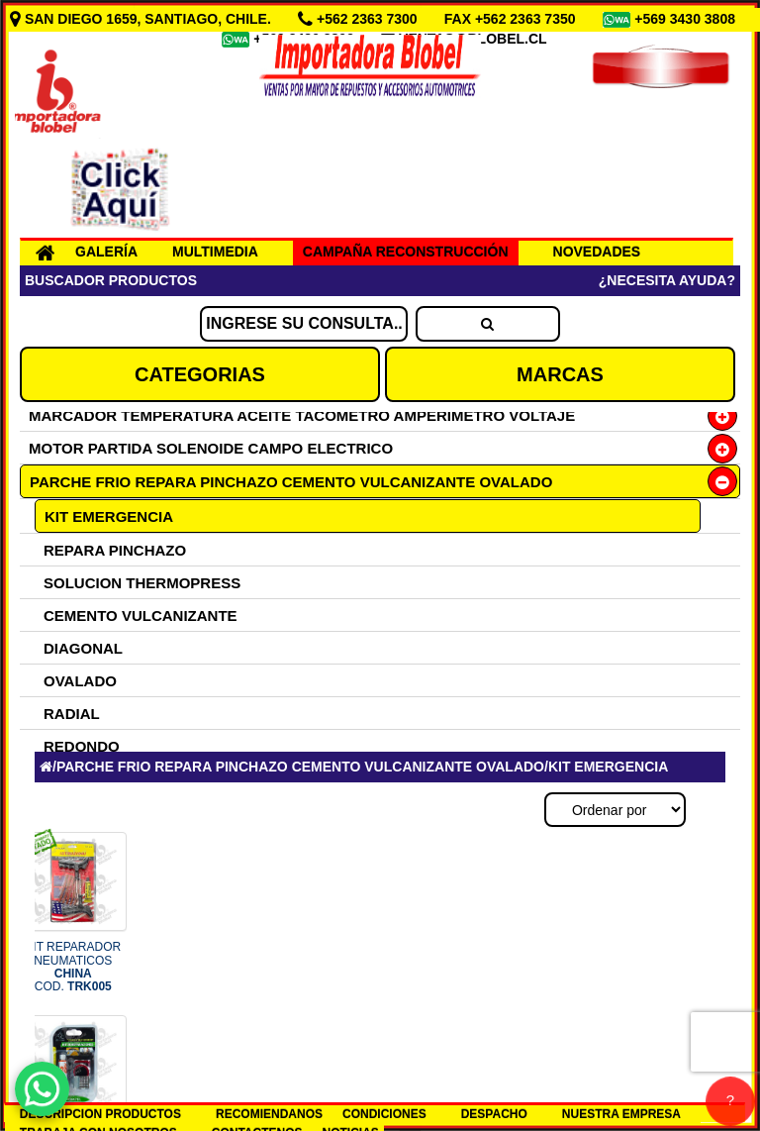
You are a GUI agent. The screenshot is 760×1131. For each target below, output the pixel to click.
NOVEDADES (597, 251)
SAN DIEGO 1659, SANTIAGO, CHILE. (142, 19)
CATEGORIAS (200, 374)
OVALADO (80, 680)
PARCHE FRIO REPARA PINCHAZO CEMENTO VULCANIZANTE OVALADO (291, 481)
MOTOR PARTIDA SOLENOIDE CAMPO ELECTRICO (211, 448)
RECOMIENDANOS (269, 1114)
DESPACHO (494, 1114)
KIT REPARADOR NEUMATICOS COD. (73, 966)
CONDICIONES (384, 1114)
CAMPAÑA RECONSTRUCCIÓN (406, 251)
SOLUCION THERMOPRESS (142, 582)
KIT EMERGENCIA (109, 516)
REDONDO (82, 746)
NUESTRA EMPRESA (621, 1114)
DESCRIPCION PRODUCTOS (100, 1114)
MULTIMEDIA (215, 251)
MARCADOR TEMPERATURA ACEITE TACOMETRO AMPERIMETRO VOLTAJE (302, 415)
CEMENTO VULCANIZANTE (141, 615)
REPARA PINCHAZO (115, 550)
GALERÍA (106, 251)
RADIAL (72, 713)
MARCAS (560, 374)
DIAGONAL (83, 648)
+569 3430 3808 (686, 19)
